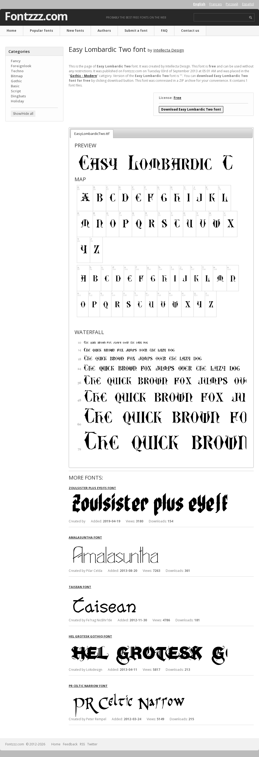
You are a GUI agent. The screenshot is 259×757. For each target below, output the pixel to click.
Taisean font (80, 587)
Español (248, 4)
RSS (82, 744)
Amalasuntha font (85, 537)
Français (215, 4)
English (199, 4)
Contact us (190, 30)
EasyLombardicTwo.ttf (91, 133)
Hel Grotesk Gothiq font (90, 636)
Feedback (70, 744)
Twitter (92, 744)
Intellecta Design (168, 50)
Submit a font (135, 30)
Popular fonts (41, 30)
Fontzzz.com (36, 16)
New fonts (75, 30)
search (250, 17)
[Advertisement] (34, 157)
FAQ (164, 30)
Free (177, 97)
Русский (232, 4)
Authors (104, 30)
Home (11, 30)
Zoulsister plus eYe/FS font (92, 488)
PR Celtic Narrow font (88, 686)
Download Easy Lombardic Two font (191, 109)
